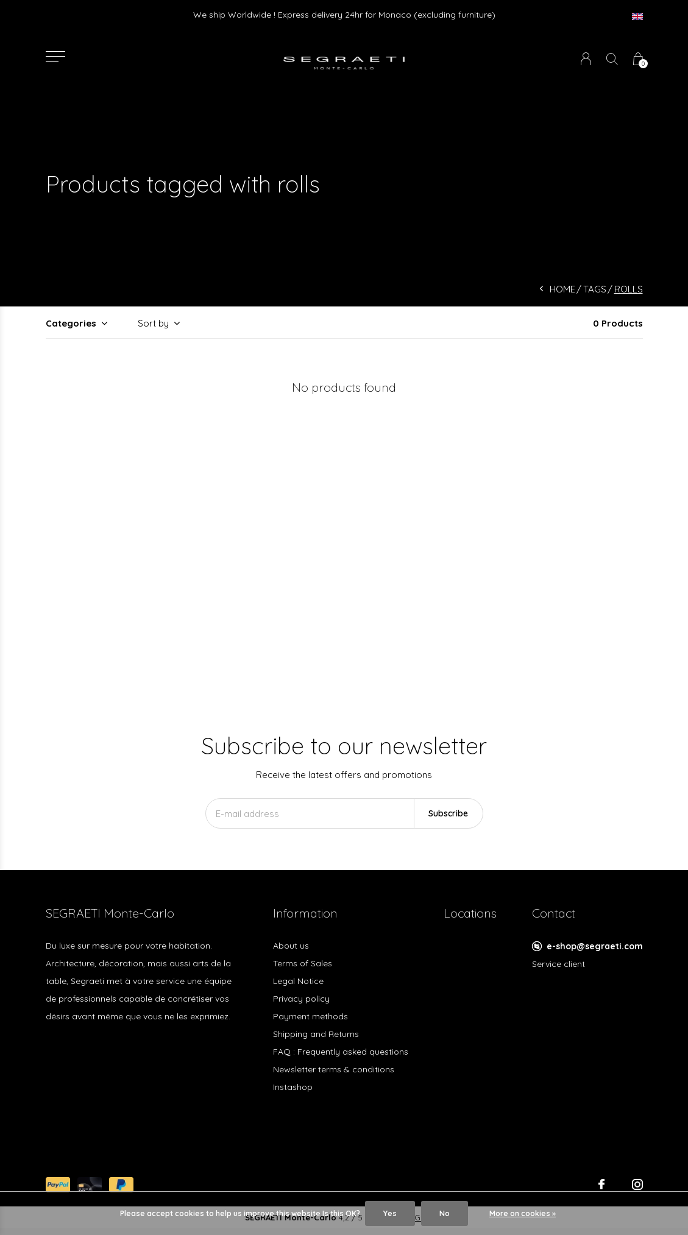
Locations (470, 913)
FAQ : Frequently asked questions (340, 1051)
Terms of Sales (302, 963)
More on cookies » (522, 1213)
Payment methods (310, 1016)
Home (562, 289)
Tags (594, 289)
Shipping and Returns (316, 1033)
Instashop (293, 1086)
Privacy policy (301, 998)
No (444, 1213)
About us (291, 945)
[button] (56, 56)
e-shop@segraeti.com (595, 946)
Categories (71, 323)
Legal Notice (298, 980)
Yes (390, 1213)
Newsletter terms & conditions (333, 1069)
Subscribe (448, 813)
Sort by (153, 323)
